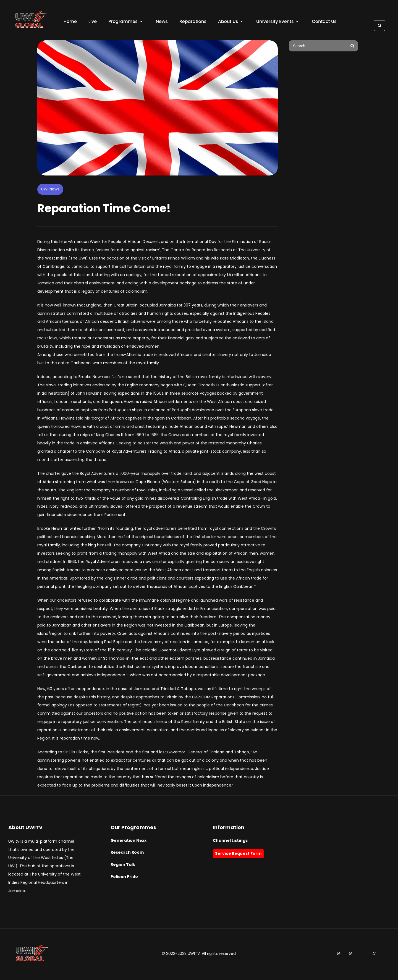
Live (93, 22)
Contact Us (325, 22)
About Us (231, 22)
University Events (278, 22)
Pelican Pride (124, 878)
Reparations (193, 22)
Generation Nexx (128, 841)
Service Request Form (238, 855)
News (162, 22)
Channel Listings (230, 841)
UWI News (50, 190)
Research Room (127, 853)
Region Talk (123, 866)
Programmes (126, 22)
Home (70, 22)
